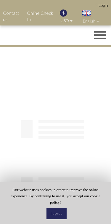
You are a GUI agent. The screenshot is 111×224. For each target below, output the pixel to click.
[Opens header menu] (100, 35)
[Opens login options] (101, 5)
